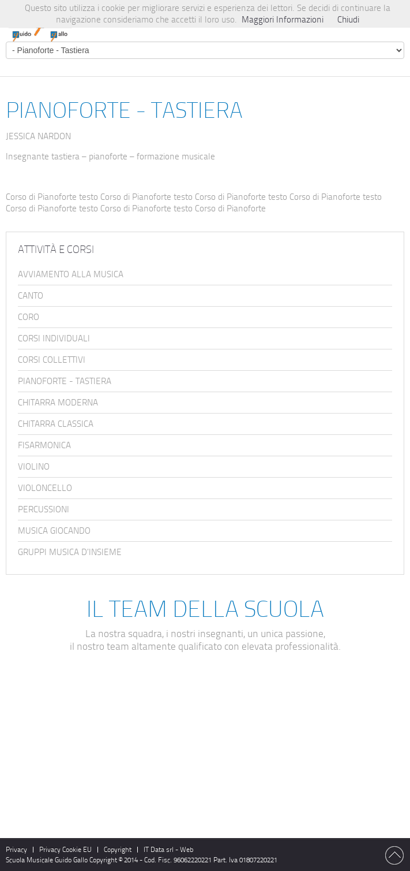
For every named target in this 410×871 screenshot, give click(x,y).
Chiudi (348, 19)
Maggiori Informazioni (283, 19)
